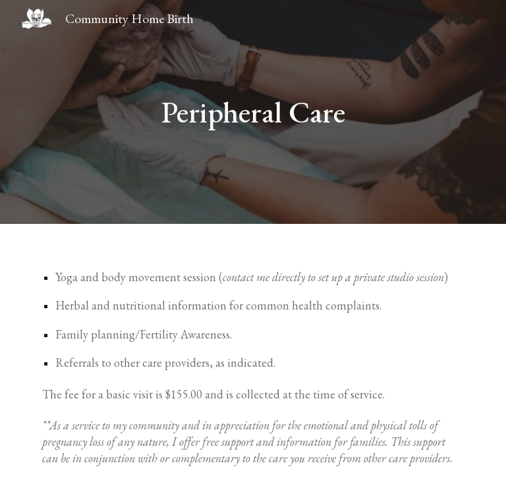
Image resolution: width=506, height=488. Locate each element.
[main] (253, 112)
